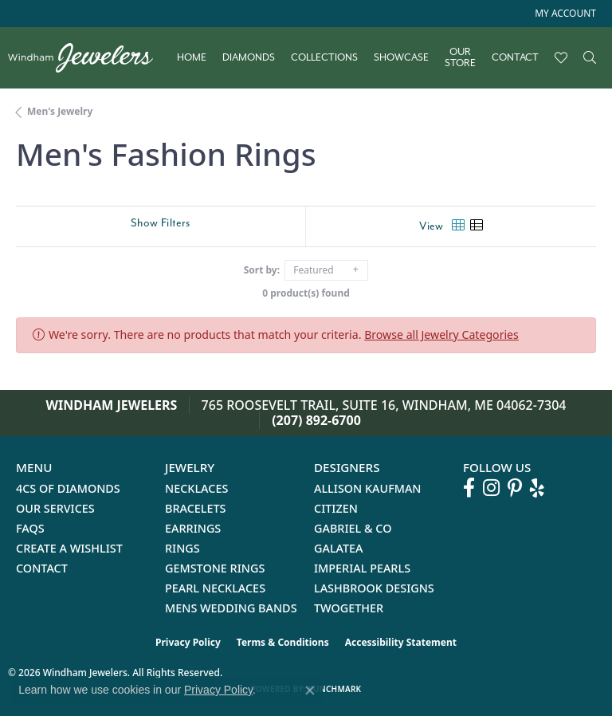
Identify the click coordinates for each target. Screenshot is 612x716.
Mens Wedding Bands (231, 608)
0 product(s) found (306, 293)
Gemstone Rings (215, 568)
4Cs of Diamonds (68, 488)
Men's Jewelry (59, 111)
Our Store (460, 57)
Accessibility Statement (401, 642)
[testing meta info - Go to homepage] (88, 58)
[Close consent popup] (310, 690)
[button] (564, 13)
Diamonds (248, 57)
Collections (324, 57)
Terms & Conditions (283, 642)
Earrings (193, 528)
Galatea (338, 548)
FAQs (30, 528)
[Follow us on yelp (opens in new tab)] (537, 488)
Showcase (401, 57)
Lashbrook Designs (374, 588)
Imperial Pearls (362, 568)
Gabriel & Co (352, 528)
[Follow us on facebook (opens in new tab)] (469, 488)
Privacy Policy (188, 642)
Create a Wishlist (69, 548)
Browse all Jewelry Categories (441, 334)
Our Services (55, 508)
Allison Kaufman (368, 488)
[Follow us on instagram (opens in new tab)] (491, 488)
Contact (515, 57)
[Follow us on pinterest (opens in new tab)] (515, 488)
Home (191, 57)
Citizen (336, 508)
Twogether (348, 608)
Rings (182, 548)
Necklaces (196, 488)
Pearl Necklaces (215, 588)
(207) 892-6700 (316, 420)
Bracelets (195, 508)
